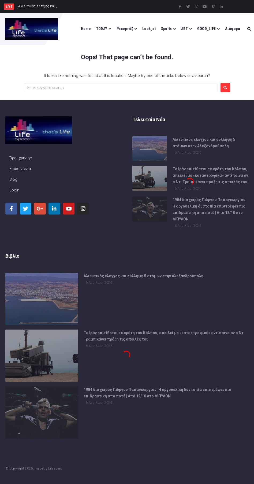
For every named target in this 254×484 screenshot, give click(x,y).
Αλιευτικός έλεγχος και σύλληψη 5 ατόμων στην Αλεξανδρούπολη (143, 277)
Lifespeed (55, 468)
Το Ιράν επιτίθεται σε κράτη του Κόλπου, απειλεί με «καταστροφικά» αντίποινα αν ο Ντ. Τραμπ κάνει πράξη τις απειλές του (210, 176)
